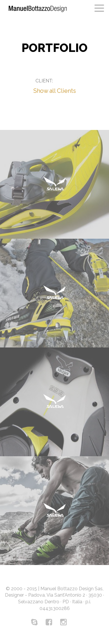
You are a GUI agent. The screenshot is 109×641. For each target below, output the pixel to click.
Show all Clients (54, 90)
